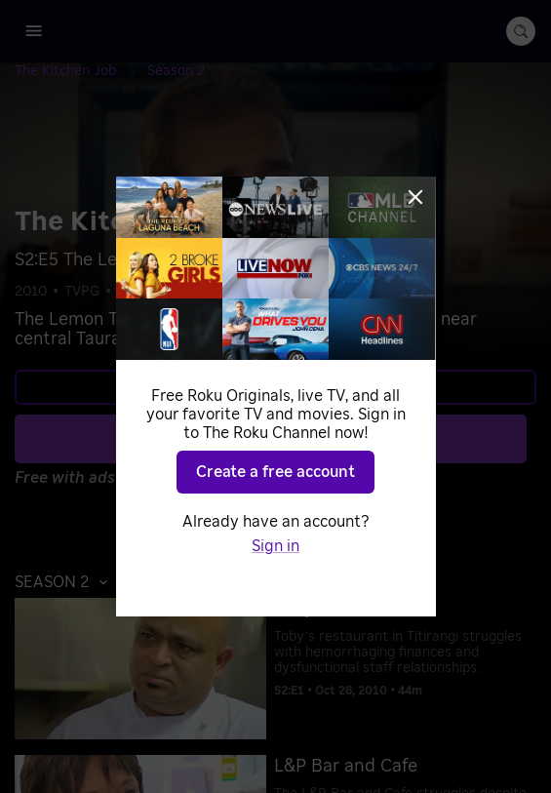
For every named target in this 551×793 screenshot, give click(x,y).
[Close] (415, 197)
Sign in (275, 546)
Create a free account (275, 472)
